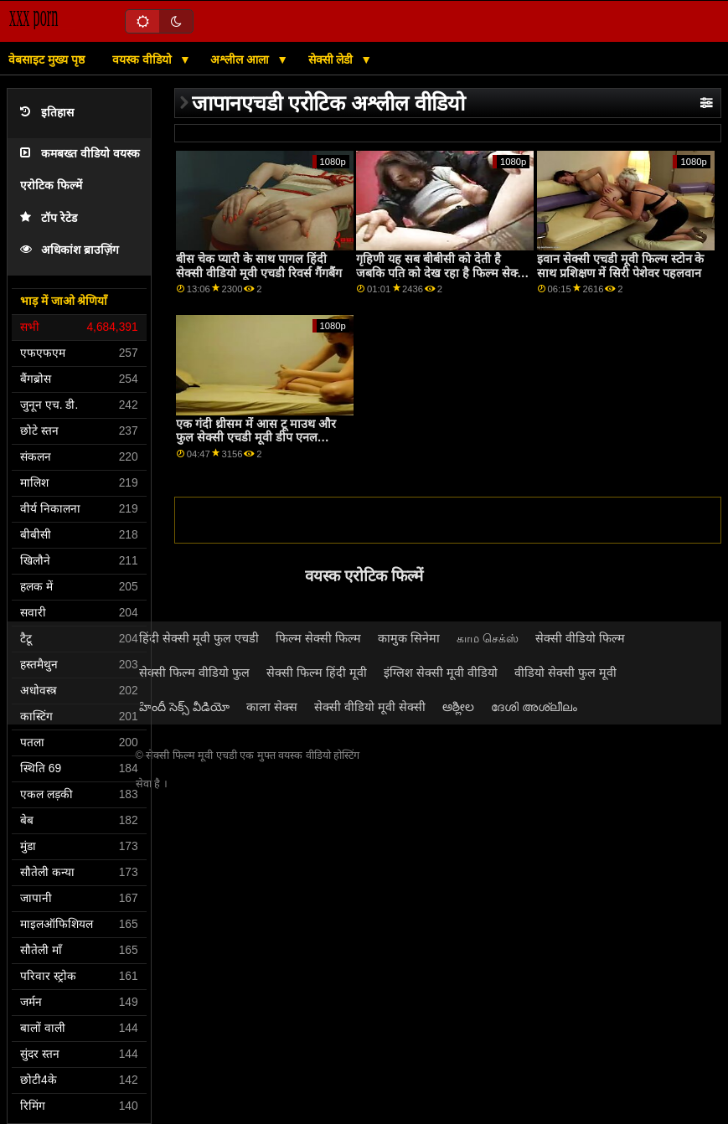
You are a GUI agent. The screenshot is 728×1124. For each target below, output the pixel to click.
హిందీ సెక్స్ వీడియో (184, 707)
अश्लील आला (241, 59)
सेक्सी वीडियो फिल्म (580, 638)
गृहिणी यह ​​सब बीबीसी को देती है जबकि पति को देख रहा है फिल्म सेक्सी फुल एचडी (442, 272)
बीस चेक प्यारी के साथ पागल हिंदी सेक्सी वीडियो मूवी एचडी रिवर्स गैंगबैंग (259, 266)
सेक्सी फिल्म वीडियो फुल (194, 672)
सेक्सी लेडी (332, 59)
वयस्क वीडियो (143, 59)
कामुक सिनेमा (409, 638)
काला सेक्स (271, 707)
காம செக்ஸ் (488, 638)
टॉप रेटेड (48, 218)
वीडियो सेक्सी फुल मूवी (565, 672)
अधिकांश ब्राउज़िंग (69, 250)
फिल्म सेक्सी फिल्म (318, 638)
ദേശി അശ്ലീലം (534, 707)
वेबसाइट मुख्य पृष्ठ (46, 59)
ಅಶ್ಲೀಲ (458, 707)
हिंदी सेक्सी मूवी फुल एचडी (199, 638)
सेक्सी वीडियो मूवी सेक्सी (370, 707)
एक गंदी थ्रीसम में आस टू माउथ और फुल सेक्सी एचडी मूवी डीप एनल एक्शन (256, 437)
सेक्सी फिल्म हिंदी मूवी (316, 672)
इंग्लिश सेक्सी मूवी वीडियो (441, 672)
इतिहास (47, 112)
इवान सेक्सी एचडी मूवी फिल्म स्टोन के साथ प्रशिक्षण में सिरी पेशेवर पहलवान (621, 266)
